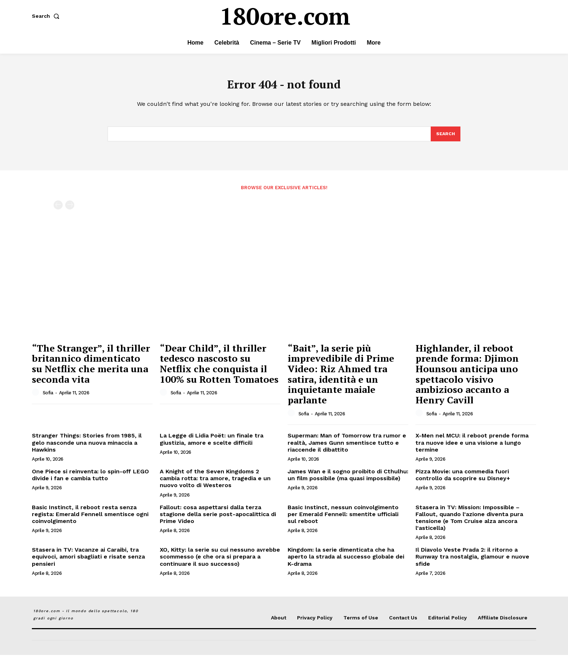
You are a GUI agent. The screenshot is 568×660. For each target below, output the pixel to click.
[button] (47, 16)
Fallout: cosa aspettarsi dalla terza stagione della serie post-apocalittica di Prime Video (218, 519)
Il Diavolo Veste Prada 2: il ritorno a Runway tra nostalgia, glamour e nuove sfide (472, 562)
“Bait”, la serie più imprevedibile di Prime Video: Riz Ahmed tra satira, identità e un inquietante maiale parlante (341, 379)
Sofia (48, 398)
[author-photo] (36, 398)
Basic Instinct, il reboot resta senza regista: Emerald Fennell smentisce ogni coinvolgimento (90, 519)
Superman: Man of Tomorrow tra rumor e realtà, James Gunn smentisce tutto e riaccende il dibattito (347, 447)
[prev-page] (58, 210)
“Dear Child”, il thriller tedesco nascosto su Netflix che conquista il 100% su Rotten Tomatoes (219, 368)
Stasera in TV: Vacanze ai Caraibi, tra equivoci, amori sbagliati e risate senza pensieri (88, 562)
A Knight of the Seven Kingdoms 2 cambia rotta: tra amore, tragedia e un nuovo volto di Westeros (215, 483)
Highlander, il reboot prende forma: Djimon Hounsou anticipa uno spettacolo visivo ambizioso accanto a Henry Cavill (467, 379)
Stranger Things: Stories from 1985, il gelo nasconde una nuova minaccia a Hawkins (87, 447)
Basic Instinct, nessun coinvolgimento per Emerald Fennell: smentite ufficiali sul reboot (343, 519)
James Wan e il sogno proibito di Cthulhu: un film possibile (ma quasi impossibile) (348, 480)
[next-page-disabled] (69, 210)
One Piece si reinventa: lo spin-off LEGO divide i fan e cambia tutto (90, 480)
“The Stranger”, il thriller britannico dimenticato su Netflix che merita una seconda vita (91, 368)
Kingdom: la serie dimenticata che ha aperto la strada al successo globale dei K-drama (346, 562)
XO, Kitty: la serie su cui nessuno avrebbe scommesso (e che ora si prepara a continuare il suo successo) (220, 562)
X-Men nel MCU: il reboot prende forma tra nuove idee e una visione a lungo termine (472, 447)
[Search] (445, 138)
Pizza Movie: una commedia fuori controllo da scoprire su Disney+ (462, 480)
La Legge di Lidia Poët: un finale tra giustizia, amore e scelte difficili (211, 444)
